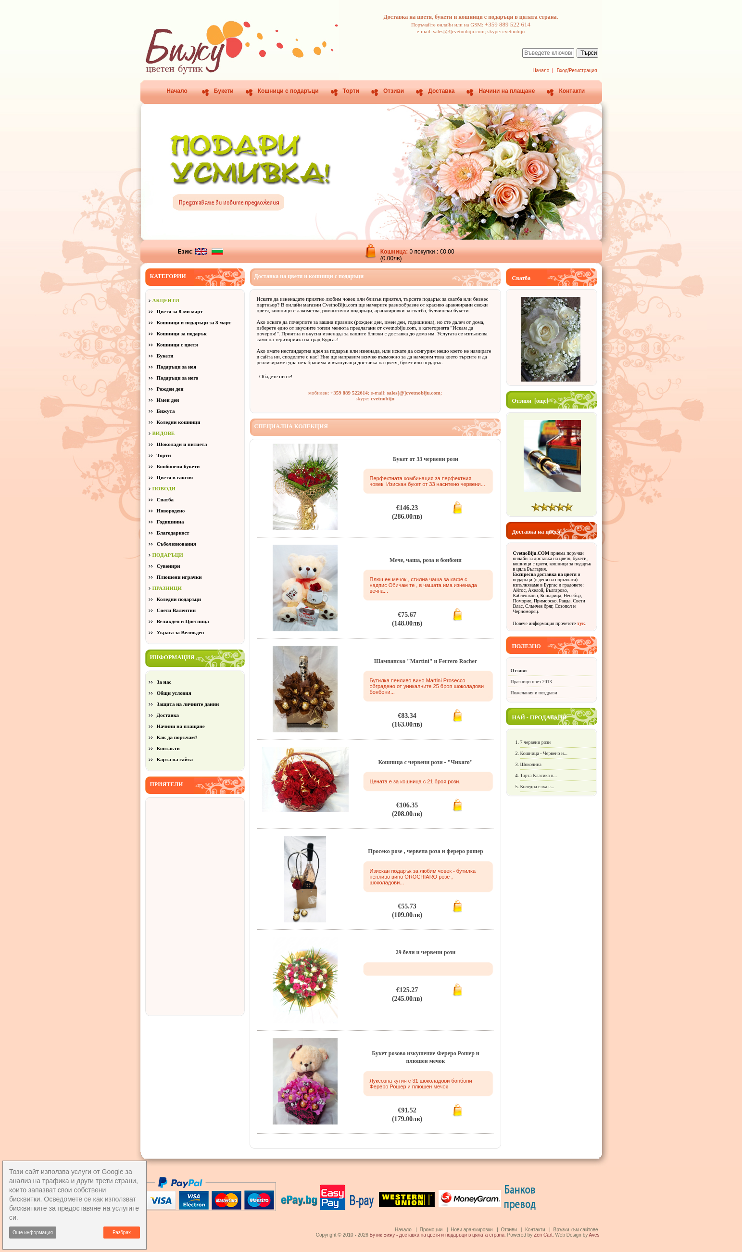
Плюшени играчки (179, 577)
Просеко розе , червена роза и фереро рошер (425, 851)
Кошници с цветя (177, 344)
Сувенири (168, 566)
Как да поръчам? (177, 737)
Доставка (441, 91)
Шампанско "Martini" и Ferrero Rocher (425, 661)
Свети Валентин (176, 610)
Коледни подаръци (179, 599)
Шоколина (530, 764)
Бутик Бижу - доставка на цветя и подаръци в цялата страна (437, 1235)
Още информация (33, 1232)
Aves (594, 1235)
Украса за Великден (180, 632)
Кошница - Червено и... (543, 753)
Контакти (572, 91)
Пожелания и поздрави (534, 692)
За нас (164, 682)
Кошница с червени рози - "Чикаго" (425, 762)
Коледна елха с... (537, 786)
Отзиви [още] (530, 400)
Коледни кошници (179, 422)
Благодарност (173, 533)
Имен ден (168, 400)
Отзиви (393, 91)
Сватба (165, 499)
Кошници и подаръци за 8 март (194, 322)
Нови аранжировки (471, 1229)
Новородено (171, 510)
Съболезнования (176, 544)
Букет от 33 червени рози (425, 459)
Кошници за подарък (182, 333)
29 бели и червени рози (426, 952)
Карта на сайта (175, 759)
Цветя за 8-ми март (180, 311)
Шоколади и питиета (182, 444)
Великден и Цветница (183, 621)
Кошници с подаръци (288, 91)
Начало (540, 70)
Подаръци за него (178, 378)
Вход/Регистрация (577, 70)
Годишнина (170, 521)
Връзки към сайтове (575, 1229)
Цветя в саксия (175, 477)
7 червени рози (535, 742)
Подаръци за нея (177, 367)
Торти (351, 91)
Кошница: (395, 251)
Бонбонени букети (178, 466)
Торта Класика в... (538, 775)
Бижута (166, 411)
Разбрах (122, 1232)
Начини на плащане (506, 91)
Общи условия (174, 693)
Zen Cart (543, 1235)
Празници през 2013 (531, 681)
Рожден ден (170, 389)
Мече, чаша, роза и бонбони (426, 560)
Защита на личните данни (188, 704)
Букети (224, 91)
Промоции (431, 1229)
